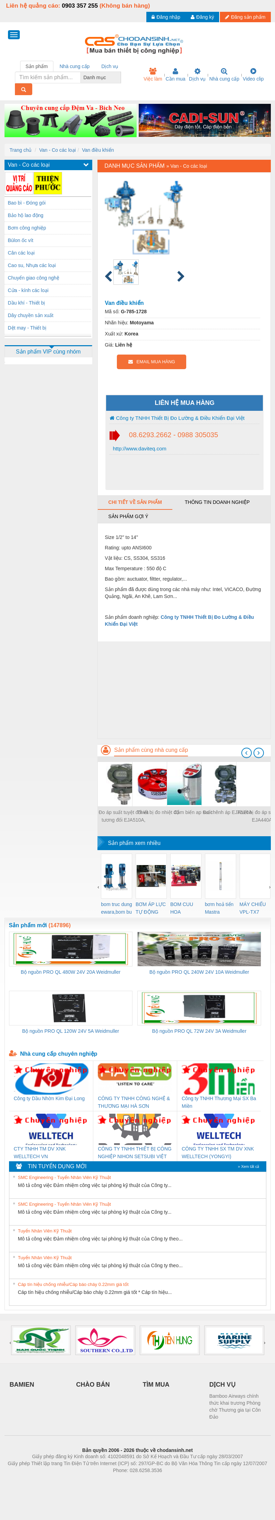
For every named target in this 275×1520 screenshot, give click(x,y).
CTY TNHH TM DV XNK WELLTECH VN (40, 1152)
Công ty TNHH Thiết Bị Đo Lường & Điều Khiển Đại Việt (177, 418)
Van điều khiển (98, 150)
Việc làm (153, 75)
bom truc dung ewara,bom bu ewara (116, 909)
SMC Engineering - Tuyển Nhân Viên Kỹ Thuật (64, 1177)
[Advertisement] (184, 690)
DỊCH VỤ (222, 1384)
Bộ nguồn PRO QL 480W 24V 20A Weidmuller (71, 972)
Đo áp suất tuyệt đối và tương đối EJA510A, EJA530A (123, 816)
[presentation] (246, 753)
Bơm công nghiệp (27, 228)
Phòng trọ (93, 1481)
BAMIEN (22, 1384)
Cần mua (176, 75)
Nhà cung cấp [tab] (75, 66)
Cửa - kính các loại (28, 290)
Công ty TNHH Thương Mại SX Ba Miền (219, 1102)
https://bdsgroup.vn (128, 1481)
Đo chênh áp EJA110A (227, 812)
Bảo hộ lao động (26, 215)
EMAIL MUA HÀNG (151, 361)
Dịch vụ (197, 75)
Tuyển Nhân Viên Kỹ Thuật (45, 1231)
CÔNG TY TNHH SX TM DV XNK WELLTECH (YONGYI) (218, 1152)
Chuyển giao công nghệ (33, 278)
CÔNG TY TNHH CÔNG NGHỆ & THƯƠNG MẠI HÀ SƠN (134, 1102)
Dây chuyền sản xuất (30, 315)
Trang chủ (21, 150)
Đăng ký (202, 17)
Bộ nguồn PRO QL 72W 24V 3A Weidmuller (199, 1031)
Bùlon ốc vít (20, 240)
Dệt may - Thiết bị (27, 328)
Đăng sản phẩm (245, 17)
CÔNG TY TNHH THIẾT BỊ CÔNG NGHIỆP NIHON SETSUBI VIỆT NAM (134, 1153)
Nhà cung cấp (224, 75)
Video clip (253, 75)
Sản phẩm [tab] (37, 66)
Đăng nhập (166, 17)
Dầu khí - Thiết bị (26, 303)
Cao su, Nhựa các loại (32, 265)
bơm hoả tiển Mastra (219, 908)
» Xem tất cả (248, 1166)
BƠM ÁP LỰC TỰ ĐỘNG (151, 908)
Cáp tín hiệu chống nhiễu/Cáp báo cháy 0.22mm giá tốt (73, 1284)
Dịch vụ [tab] (109, 66)
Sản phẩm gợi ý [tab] (128, 516)
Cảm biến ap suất (193, 812)
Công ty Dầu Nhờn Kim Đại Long (49, 1098)
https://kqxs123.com (170, 1481)
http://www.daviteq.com (138, 448)
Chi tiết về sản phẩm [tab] (135, 502)
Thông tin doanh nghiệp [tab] (217, 502)
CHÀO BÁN (93, 1384)
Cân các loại (21, 253)
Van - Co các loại (57, 150)
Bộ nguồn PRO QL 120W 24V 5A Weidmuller (70, 1031)
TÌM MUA (156, 1384)
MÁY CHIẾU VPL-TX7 (253, 908)
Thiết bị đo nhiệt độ (158, 812)
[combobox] (119, 77)
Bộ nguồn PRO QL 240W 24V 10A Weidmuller (199, 972)
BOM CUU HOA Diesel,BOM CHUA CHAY (184, 909)
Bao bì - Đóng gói (27, 203)
